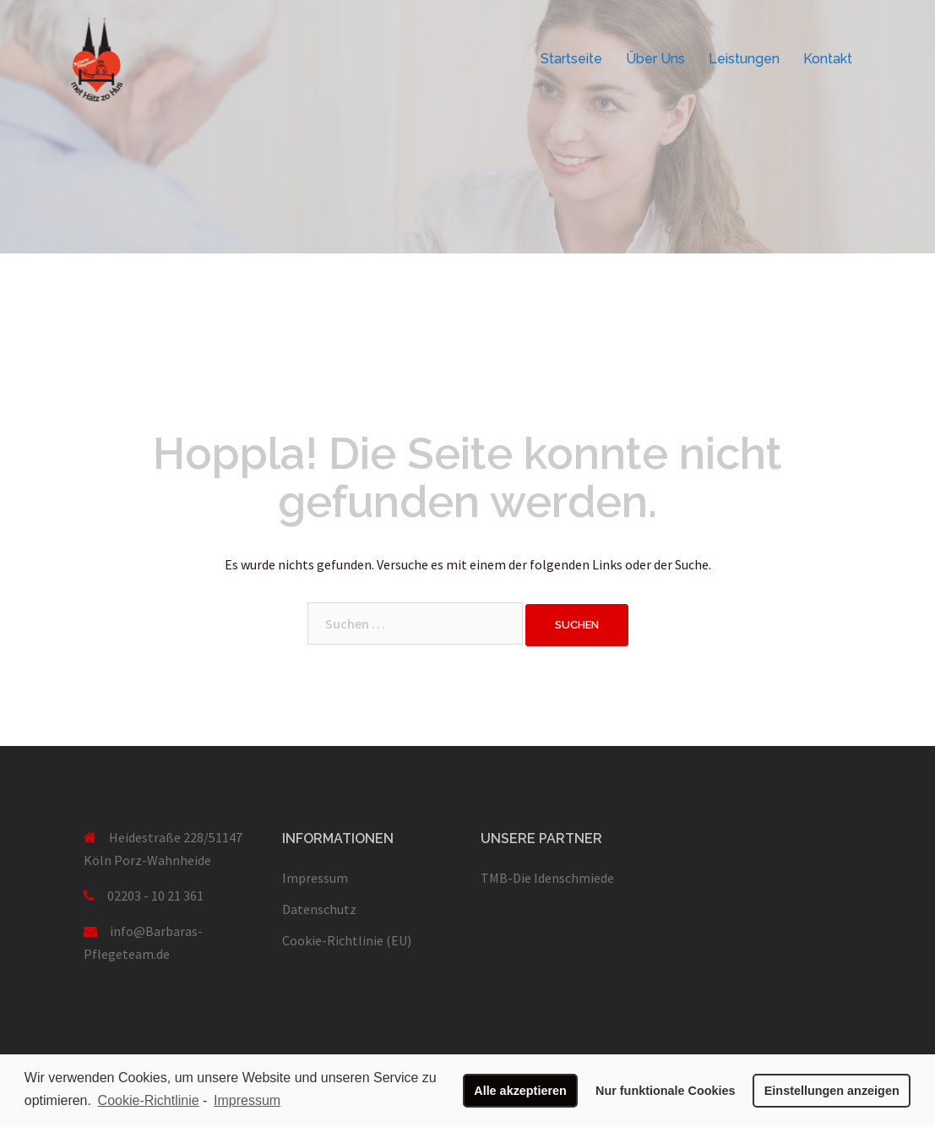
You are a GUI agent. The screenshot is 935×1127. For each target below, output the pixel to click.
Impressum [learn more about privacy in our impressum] (247, 1100)
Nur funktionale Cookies (665, 1090)
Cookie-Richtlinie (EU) (346, 940)
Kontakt (827, 59)
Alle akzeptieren (520, 1090)
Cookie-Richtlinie (148, 1100)
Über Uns (655, 59)
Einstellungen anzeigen (832, 1090)
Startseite (571, 59)
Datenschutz (319, 909)
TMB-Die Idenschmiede (547, 877)
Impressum (315, 877)
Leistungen (744, 59)
